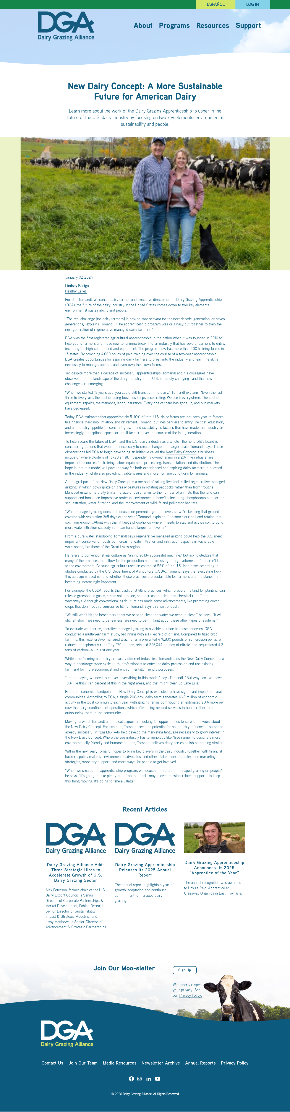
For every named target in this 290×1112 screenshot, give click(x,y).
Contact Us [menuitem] (52, 1063)
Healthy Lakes (76, 291)
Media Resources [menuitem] (119, 1063)
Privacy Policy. (190, 996)
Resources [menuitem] (212, 26)
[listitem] (76, 878)
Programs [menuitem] (174, 26)
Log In (252, 5)
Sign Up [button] (184, 970)
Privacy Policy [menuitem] (234, 1063)
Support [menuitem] (248, 26)
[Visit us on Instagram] (139, 1079)
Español (216, 5)
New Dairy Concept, (181, 452)
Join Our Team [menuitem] (83, 1063)
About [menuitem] (143, 26)
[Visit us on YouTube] (157, 1079)
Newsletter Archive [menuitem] (161, 1063)
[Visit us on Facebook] (131, 1079)
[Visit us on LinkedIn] (148, 1079)
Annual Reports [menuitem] (200, 1063)
